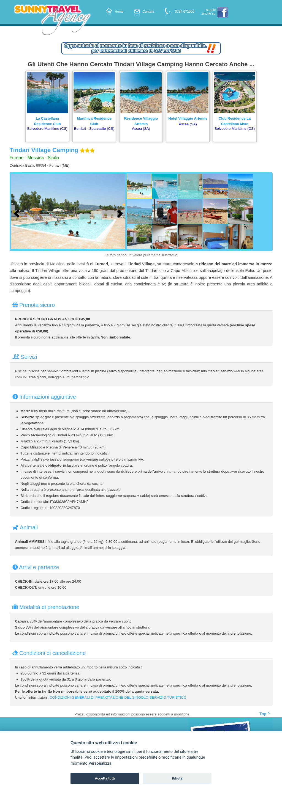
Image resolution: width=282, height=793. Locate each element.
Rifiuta (177, 778)
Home (114, 11)
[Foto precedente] (18, 213)
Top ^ (264, 714)
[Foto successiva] (121, 213)
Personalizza (99, 763)
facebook (222, 12)
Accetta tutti (105, 778)
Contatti (144, 11)
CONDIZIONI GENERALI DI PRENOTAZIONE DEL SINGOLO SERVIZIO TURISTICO (118, 697)
